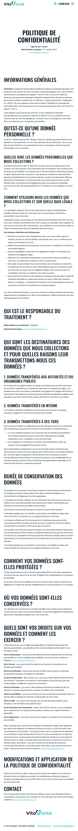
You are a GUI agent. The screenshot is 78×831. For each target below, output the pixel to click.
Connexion (63, 3)
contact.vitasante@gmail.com (35, 329)
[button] (72, 3)
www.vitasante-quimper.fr (39, 52)
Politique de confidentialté (63, 826)
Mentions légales (44, 826)
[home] (14, 4)
